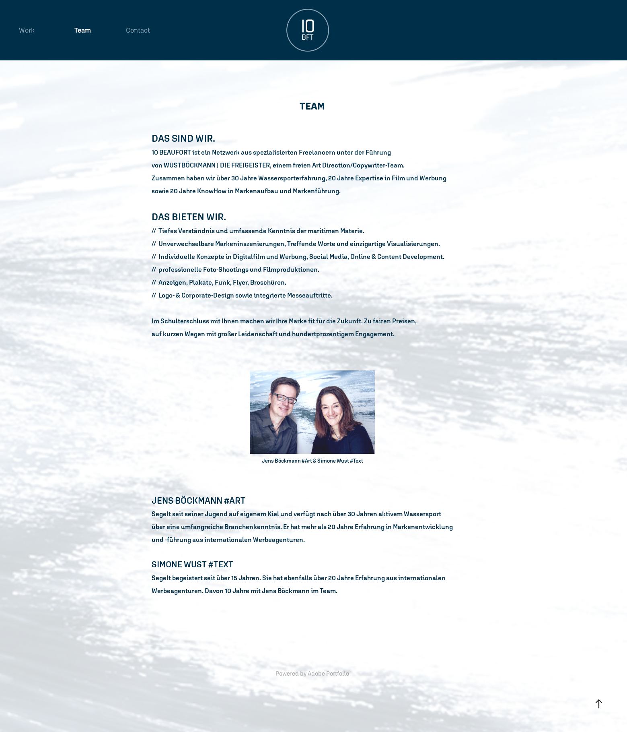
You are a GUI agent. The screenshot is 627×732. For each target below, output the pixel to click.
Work (27, 30)
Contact (138, 30)
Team (82, 30)
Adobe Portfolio (328, 673)
